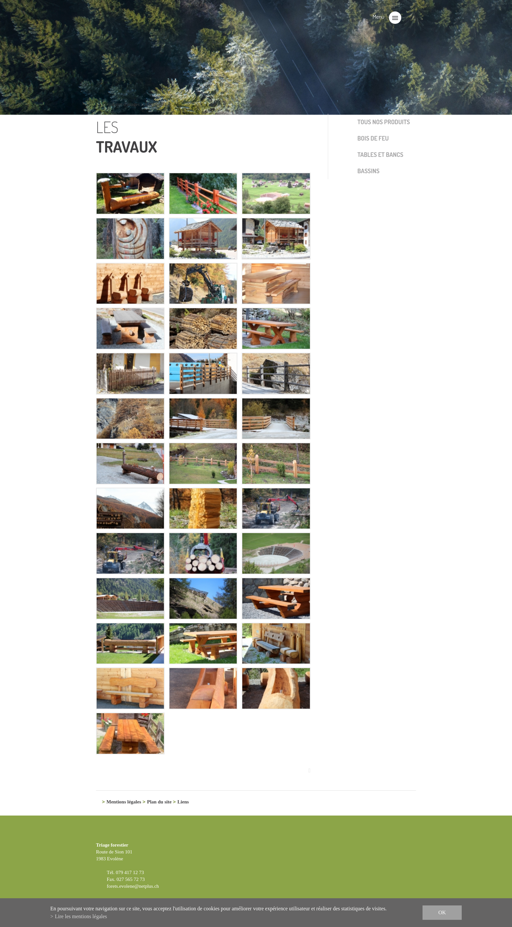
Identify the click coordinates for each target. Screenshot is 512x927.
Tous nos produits (384, 122)
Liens (183, 802)
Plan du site (159, 802)
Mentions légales (123, 802)
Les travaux (156, 104)
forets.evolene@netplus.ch (133, 886)
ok (442, 912)
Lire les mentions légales (81, 916)
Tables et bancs (381, 154)
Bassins (369, 171)
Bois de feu (373, 138)
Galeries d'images (123, 104)
